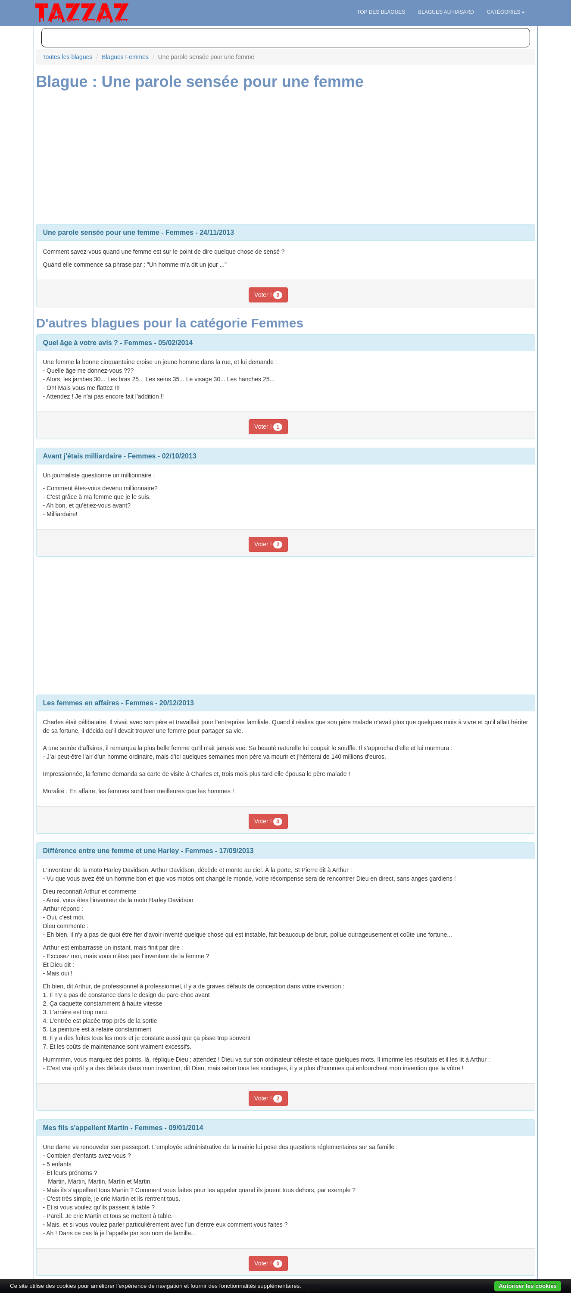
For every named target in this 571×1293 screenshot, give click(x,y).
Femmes (179, 232)
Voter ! (268, 295)
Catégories (506, 12)
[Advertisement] (285, 155)
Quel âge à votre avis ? (80, 342)
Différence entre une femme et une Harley (111, 850)
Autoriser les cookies (528, 1286)
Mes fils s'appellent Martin (86, 1127)
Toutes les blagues (68, 56)
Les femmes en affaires (81, 703)
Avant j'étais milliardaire (82, 456)
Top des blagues (381, 12)
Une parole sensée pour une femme (101, 232)
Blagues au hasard (446, 12)
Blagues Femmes (125, 56)
